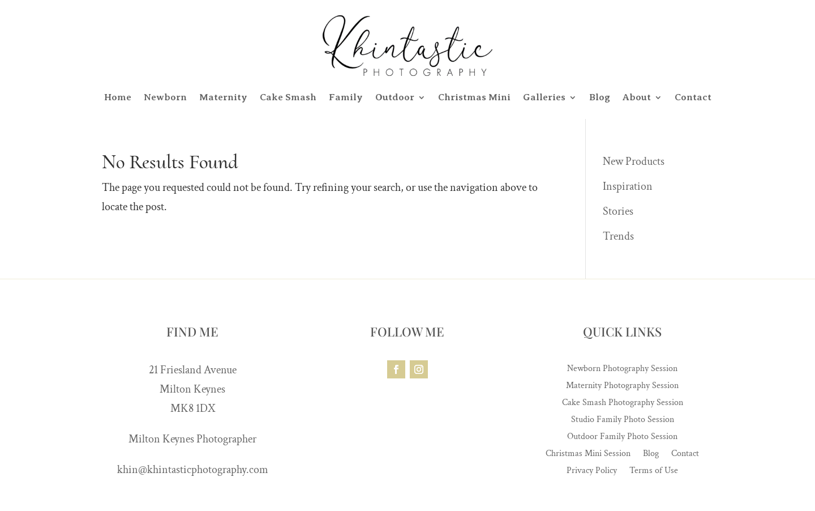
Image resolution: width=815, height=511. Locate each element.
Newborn (165, 97)
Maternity (223, 97)
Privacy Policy (592, 471)
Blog (599, 97)
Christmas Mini (474, 97)
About (637, 97)
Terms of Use (653, 471)
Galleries (544, 97)
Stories (618, 211)
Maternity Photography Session (622, 386)
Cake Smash (288, 97)
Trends (618, 236)
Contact (693, 97)
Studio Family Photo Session (622, 420)
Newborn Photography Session (622, 369)
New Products (633, 161)
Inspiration (628, 186)
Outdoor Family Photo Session (622, 437)
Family (346, 97)
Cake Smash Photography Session (622, 403)
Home (117, 97)
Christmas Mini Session (588, 454)
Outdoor (394, 97)
